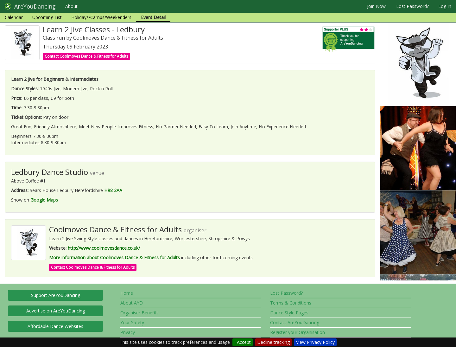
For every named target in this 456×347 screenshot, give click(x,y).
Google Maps (44, 200)
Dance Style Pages (289, 313)
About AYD (131, 303)
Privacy (127, 332)
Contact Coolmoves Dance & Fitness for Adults (86, 56)
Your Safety (132, 322)
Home (126, 293)
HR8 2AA (113, 190)
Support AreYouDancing (55, 295)
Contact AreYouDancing (294, 322)
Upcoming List (47, 17)
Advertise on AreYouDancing (55, 311)
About (71, 6)
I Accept (242, 342)
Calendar (14, 17)
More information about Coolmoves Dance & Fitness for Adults (114, 257)
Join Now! (377, 6)
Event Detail (153, 17)
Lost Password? (412, 6)
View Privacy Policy (315, 342)
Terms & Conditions (290, 303)
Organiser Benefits (139, 313)
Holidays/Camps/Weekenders (101, 17)
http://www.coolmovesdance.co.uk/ (104, 248)
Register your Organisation (297, 332)
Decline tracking (273, 342)
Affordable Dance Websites (55, 326)
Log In (444, 6)
